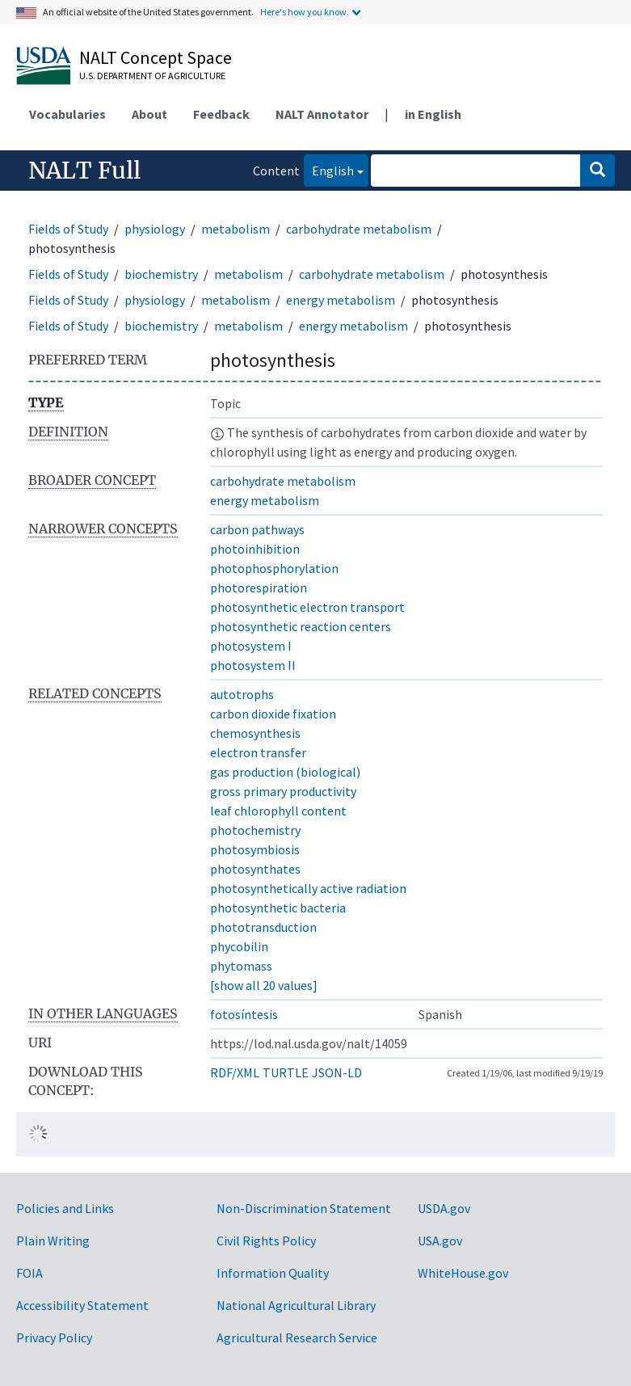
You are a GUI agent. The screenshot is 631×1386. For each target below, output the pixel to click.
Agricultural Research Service (297, 1337)
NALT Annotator (322, 114)
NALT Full (84, 170)
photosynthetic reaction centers (300, 626)
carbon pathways (257, 529)
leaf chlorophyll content (278, 811)
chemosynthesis (255, 733)
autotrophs (242, 694)
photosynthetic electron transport (307, 607)
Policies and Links (65, 1208)
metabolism (235, 229)
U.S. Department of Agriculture (152, 76)
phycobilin (239, 946)
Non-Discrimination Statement (304, 1208)
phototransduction (263, 927)
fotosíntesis (244, 1014)
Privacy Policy (54, 1337)
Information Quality (273, 1273)
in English (433, 114)
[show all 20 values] (264, 985)
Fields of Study (68, 229)
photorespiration (258, 587)
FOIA (29, 1273)
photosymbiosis (255, 849)
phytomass (241, 966)
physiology (154, 229)
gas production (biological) (285, 772)
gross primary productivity (283, 791)
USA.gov (440, 1240)
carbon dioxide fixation (273, 714)
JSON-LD (337, 1072)
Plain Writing (53, 1240)
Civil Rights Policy (266, 1240)
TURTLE (286, 1072)
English (329, 169)
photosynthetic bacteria (278, 907)
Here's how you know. (304, 12)
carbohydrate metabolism (358, 229)
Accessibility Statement (82, 1305)
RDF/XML (234, 1072)
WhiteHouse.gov (463, 1273)
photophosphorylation (274, 568)
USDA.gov (444, 1208)
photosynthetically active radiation (308, 888)
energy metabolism (340, 300)
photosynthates (255, 869)
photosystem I (251, 646)
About (149, 114)
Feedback (221, 114)
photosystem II (253, 665)
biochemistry (161, 274)
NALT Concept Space (155, 57)
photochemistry (255, 830)
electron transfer (258, 752)
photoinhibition (255, 549)
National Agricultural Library (296, 1305)
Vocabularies (67, 114)
